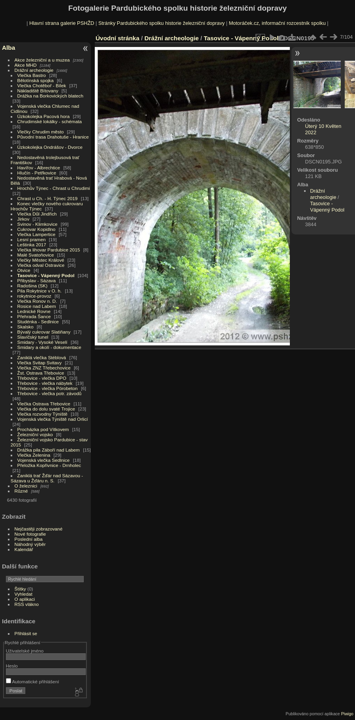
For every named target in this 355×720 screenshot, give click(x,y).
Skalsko (25, 326)
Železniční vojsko (35, 434)
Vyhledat (23, 593)
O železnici (26, 485)
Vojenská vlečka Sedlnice (43, 460)
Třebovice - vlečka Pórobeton (47, 388)
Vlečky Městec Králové (40, 259)
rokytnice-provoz (34, 295)
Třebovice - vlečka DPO (41, 378)
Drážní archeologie (34, 70)
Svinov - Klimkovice (37, 224)
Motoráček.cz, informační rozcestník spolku (277, 23)
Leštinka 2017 (31, 244)
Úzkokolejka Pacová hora (43, 116)
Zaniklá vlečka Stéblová (41, 357)
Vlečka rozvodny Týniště (42, 413)
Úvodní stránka (117, 38)
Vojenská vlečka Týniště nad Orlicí (52, 419)
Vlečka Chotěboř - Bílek (41, 85)
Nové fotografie (30, 533)
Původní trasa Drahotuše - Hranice (53, 136)
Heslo (12, 665)
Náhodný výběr (30, 544)
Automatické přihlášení (32, 681)
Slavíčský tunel (32, 336)
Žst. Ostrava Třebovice (40, 372)
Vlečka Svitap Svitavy (39, 362)
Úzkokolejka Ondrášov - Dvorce (50, 147)
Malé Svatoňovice (35, 254)
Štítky (20, 588)
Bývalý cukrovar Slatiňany (44, 331)
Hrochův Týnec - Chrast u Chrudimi (53, 188)
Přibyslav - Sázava (36, 280)
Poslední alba (29, 539)
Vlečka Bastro (31, 75)
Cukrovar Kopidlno (36, 229)
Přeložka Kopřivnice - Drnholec (49, 465)
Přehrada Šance (34, 316)
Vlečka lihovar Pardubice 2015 (48, 249)
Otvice (23, 270)
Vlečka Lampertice (36, 234)
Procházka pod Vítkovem (43, 429)
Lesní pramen (31, 239)
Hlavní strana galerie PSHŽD (61, 23)
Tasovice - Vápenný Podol (46, 275)
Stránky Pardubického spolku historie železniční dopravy (161, 23)
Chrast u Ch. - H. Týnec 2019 (47, 198)
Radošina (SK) (32, 285)
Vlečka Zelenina (34, 455)
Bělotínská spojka (35, 80)
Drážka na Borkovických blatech (50, 95)
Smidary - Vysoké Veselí (42, 342)
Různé (21, 490)
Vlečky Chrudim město (40, 131)
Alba (8, 47)
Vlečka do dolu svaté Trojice (46, 408)
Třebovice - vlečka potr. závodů (49, 393)
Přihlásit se (26, 633)
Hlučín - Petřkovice (36, 172)
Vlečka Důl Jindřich (37, 213)
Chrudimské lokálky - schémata (49, 121)
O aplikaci (25, 599)
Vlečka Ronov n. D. (37, 301)
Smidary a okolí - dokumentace (49, 347)
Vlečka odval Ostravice (41, 265)
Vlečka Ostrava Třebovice (44, 403)
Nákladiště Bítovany (37, 90)
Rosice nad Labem (36, 306)
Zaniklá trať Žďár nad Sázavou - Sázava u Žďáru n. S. (47, 478)
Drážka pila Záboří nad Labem (48, 449)
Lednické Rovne (34, 311)
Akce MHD (26, 65)
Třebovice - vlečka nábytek (45, 383)
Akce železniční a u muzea (42, 59)
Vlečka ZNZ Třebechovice (44, 367)
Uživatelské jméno (24, 650)
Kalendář (24, 549)
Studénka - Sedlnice (38, 321)
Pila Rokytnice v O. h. (39, 290)
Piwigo (347, 713)
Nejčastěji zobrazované (39, 528)
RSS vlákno (27, 604)
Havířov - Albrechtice (38, 167)
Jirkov (23, 218)
